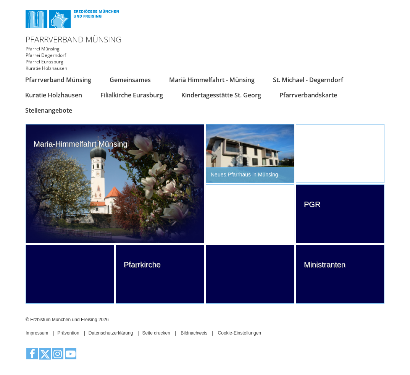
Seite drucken (156, 333)
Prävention (68, 333)
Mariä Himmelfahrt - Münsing (212, 80)
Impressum (37, 333)
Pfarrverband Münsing (58, 80)
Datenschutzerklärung (111, 333)
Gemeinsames (130, 80)
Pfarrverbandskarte (308, 95)
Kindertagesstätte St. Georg (221, 95)
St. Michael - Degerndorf (308, 80)
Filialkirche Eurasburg (131, 95)
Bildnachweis (194, 333)
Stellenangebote (48, 110)
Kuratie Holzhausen (53, 95)
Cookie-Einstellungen (239, 333)
